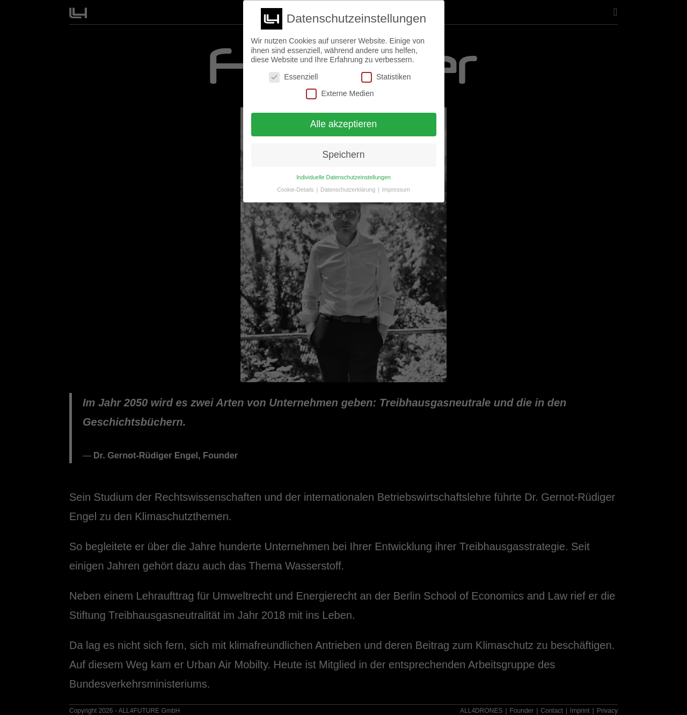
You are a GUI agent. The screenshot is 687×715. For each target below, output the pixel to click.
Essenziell (293, 77)
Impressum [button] (396, 189)
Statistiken (386, 77)
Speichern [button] (344, 154)
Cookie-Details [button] (296, 189)
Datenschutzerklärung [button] (348, 189)
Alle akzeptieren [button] (343, 124)
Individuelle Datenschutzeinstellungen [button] (343, 177)
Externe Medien (340, 94)
